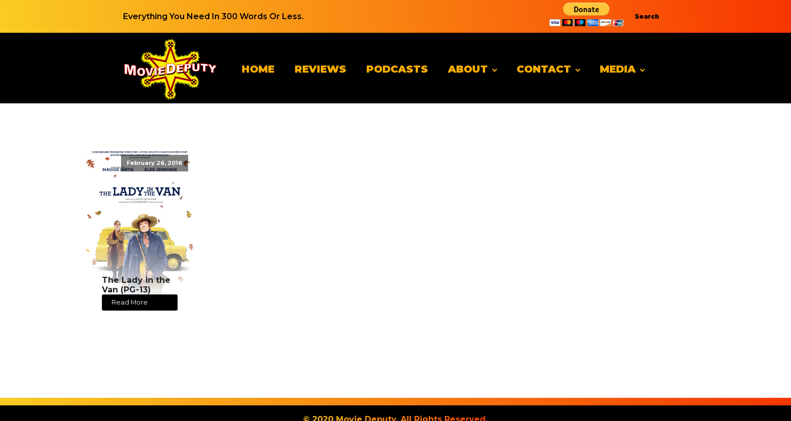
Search (647, 16)
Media (618, 69)
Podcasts (397, 69)
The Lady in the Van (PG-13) (136, 284)
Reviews (320, 69)
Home (258, 69)
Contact (544, 69)
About (468, 69)
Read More (129, 302)
